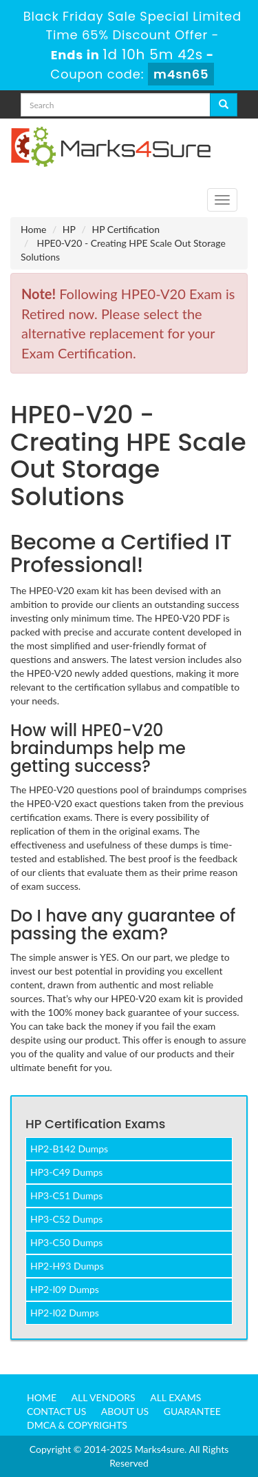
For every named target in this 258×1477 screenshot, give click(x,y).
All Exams (175, 1397)
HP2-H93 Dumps (67, 1266)
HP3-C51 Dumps (66, 1195)
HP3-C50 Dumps (66, 1242)
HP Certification (126, 229)
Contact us (56, 1411)
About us (125, 1411)
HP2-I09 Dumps (64, 1289)
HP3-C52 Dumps (66, 1219)
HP (69, 229)
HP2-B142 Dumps (69, 1148)
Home (33, 229)
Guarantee (192, 1411)
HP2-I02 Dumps (64, 1312)
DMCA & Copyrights (77, 1425)
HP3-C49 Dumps (66, 1172)
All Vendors (104, 1397)
